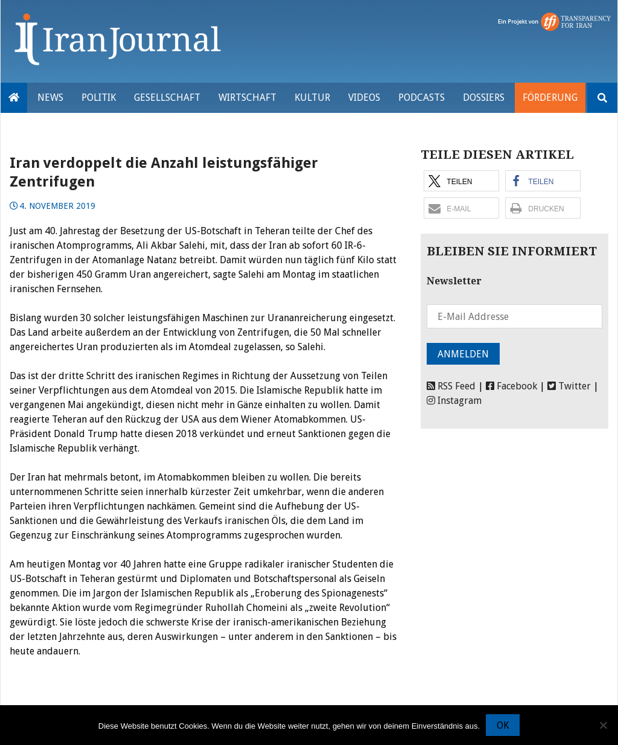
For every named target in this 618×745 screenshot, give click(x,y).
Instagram (454, 400)
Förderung (550, 97)
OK (503, 725)
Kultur (312, 97)
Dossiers (484, 97)
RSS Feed (451, 386)
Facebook (511, 386)
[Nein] (603, 725)
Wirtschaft (247, 97)
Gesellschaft (167, 97)
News (50, 97)
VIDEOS (364, 97)
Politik (98, 97)
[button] (461, 180)
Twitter (569, 386)
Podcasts (421, 97)
